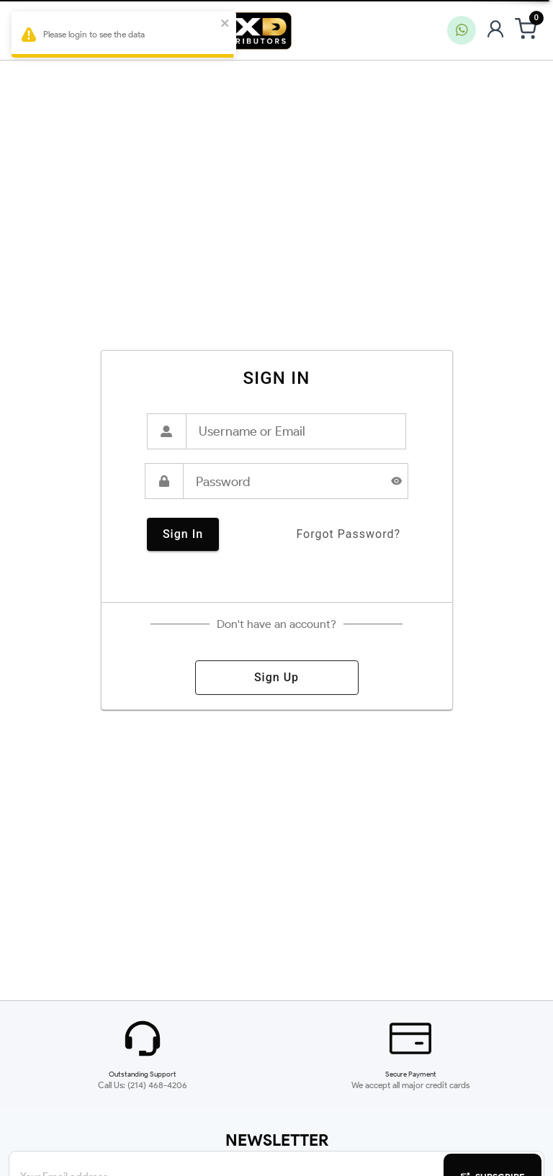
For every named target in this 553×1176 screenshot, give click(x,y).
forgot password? (348, 534)
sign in (183, 534)
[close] (227, 24)
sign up (277, 677)
